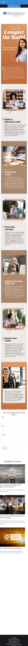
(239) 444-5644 (15, 639)
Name (2, 417)
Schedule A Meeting (14, 6)
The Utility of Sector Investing (10, 548)
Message (3, 434)
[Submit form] (5, 448)
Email (2, 425)
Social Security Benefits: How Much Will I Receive (10, 486)
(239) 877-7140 (15, 641)
